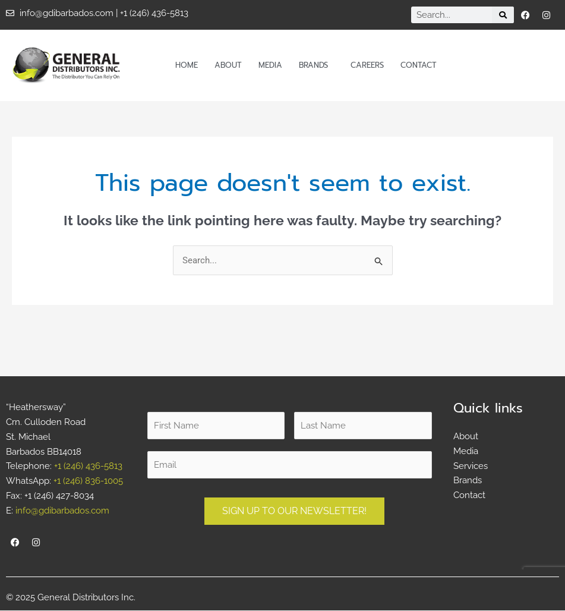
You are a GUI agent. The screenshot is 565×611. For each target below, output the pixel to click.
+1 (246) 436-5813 (88, 466)
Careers (367, 65)
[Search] (502, 15)
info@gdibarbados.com (62, 510)
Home (186, 65)
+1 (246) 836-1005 (88, 481)
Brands (316, 65)
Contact (418, 65)
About (228, 65)
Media (270, 65)
